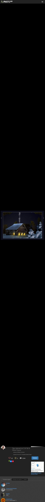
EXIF (25, 479)
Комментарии (6, 479)
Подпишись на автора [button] (35, 458)
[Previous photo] (1, 218)
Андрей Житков (9, 499)
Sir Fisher (8, 483)
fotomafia (8, 493)
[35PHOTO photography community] (6, 2)
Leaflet (32, 469)
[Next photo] (43, 218)
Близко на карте (17, 479)
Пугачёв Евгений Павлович (11, 488)
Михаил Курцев (16, 450)
